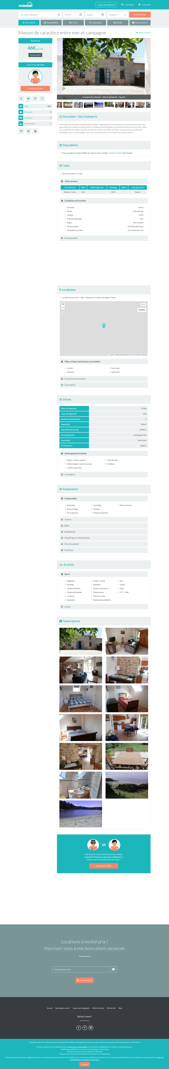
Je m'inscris (84, 980)
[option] (109, 105)
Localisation (95, 22)
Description (29, 22)
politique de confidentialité (77, 1047)
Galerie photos (140, 22)
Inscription (127, 4)
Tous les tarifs (35, 55)
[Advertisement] (104, 264)
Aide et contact (98, 1008)
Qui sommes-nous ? (62, 1008)
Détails (117, 22)
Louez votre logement (106, 5)
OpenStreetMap (135, 354)
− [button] (63, 308)
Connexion (144, 4)
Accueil (50, 1008)
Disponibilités (51, 22)
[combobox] (117, 15)
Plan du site (111, 1008)
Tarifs (73, 22)
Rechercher (140, 14)
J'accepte (84, 1064)
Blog (120, 1008)
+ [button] (63, 304)
